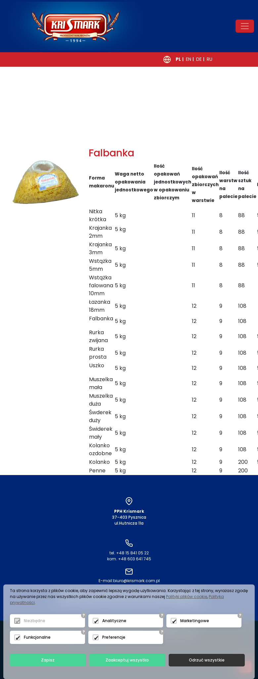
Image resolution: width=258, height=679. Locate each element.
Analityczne (114, 620)
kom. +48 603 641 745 (129, 559)
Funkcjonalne (37, 637)
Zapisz (48, 660)
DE (199, 59)
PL (178, 59)
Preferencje (113, 637)
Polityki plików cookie (186, 596)
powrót (27, 140)
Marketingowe (194, 620)
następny (83, 140)
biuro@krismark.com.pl (129, 580)
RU (209, 59)
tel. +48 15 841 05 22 (129, 553)
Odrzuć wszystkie (207, 660)
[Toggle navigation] (245, 26)
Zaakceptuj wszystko (127, 660)
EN (188, 59)
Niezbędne (34, 620)
